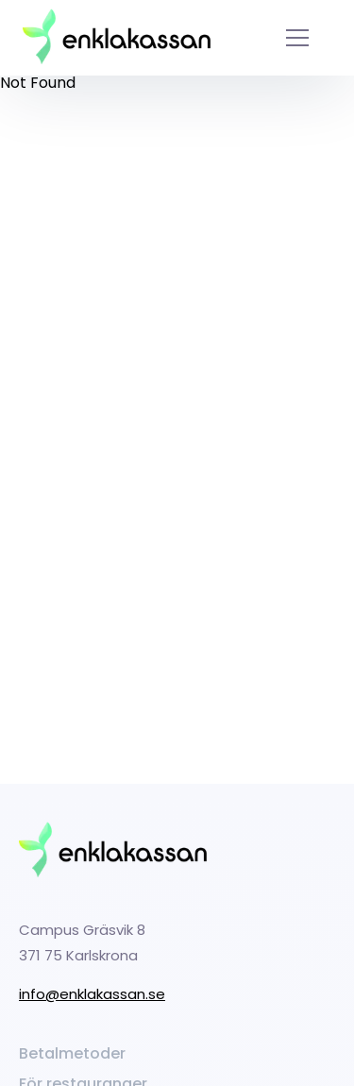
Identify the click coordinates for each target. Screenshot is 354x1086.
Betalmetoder (72, 1053)
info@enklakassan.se (92, 994)
